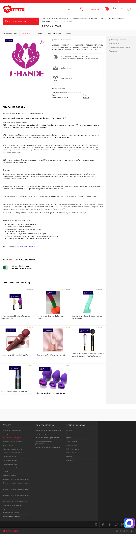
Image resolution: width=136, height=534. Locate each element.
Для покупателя (71, 441)
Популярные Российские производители (48, 430)
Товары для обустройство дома (13, 441)
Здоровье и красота (9, 456)
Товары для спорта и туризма (12, 449)
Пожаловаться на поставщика (120, 47)
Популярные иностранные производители (43, 443)
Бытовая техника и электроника (13, 453)
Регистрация (128, 2)
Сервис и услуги (8, 509)
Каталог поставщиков (21, 21)
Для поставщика (71, 445)
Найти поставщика (72, 449)
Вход (119, 2)
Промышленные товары (11, 512)
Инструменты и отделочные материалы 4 (16, 496)
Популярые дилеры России (43, 434)
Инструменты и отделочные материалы (16, 479)
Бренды (71, 9)
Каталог (69, 434)
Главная (69, 430)
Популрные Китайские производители (47, 438)
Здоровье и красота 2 (10, 460)
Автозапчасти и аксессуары (12, 430)
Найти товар (116, 8)
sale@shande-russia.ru (27, 246)
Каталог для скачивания (118, 40)
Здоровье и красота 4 (10, 468)
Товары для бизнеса (9, 475)
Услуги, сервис (71, 453)
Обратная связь (11, 531)
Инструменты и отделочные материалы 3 (16, 490)
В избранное (114, 43)
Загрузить (86, 98)
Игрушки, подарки (8, 445)
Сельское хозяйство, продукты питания (16, 501)
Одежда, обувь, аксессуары (12, 438)
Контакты (69, 460)
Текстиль (6, 471)
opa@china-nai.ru (66, 68)
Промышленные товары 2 (11, 516)
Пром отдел (95, 9)
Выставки (69, 456)
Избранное (124, 531)
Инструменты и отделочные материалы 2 (16, 484)
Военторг (6, 434)
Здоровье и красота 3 (10, 464)
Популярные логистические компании (47, 447)
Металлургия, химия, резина (12, 505)
